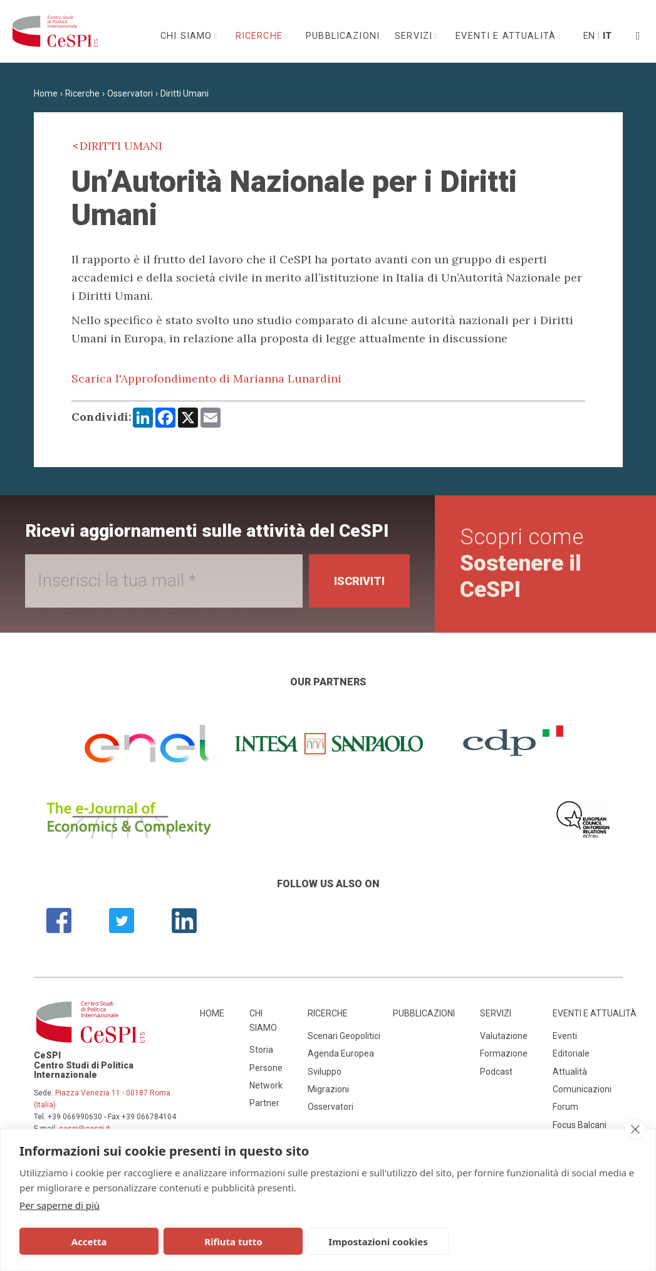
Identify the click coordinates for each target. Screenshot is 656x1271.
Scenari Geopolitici (344, 1036)
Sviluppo (324, 1072)
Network (266, 1085)
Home (46, 93)
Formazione (504, 1053)
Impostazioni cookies (333, 1241)
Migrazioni (328, 1089)
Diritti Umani (184, 93)
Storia (261, 1050)
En (588, 36)
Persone (266, 1068)
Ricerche (261, 36)
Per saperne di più (59, 1205)
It (607, 36)
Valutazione (504, 1036)
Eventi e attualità (507, 36)
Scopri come (521, 563)
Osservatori (130, 93)
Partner (264, 1103)
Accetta (80, 1241)
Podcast (496, 1072)
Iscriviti (359, 581)
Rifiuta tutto (206, 1241)
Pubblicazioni (343, 36)
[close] (635, 1129)
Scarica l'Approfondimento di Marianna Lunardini (206, 378)
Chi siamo (188, 36)
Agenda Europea (341, 1053)
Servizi (415, 36)
